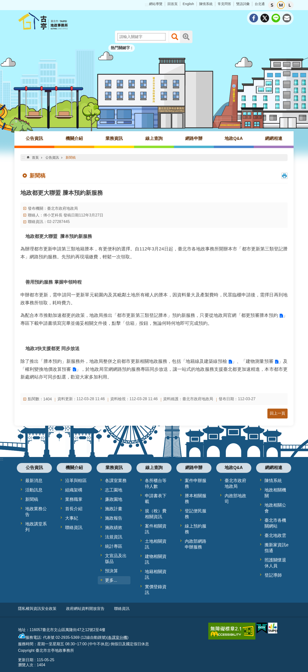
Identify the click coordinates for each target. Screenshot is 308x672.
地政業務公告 (36, 511)
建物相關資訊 (155, 559)
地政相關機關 (275, 493)
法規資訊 (113, 537)
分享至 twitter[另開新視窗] (264, 18)
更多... (111, 580)
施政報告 (113, 518)
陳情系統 (206, 4)
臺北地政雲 (275, 535)
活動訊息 (34, 490)
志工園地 (113, 490)
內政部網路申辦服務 (195, 544)
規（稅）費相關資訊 (155, 514)
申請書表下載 (155, 498)
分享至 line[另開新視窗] (275, 18)
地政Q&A (234, 138)
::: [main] (23, 157)
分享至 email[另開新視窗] (287, 18)
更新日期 (25, 658)
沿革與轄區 (76, 480)
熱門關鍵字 (120, 48)
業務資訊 (114, 138)
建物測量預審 (259, 361)
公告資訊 (34, 138)
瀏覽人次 (25, 663)
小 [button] (272, 5)
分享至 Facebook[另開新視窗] (253, 18)
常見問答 (224, 4)
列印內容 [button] (284, 176)
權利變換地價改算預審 (48, 369)
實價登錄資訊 (155, 589)
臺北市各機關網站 (275, 523)
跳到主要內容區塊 (2, 2)
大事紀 (71, 518)
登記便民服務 (195, 514)
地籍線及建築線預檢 (206, 361)
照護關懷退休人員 (275, 563)
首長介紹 (73, 508)
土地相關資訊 (155, 544)
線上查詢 (154, 138)
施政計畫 (113, 508)
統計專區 (113, 546)
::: (146, 5)
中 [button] (281, 5)
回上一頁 (277, 413)
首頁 (35, 157)
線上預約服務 (195, 529)
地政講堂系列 (36, 527)
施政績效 (113, 527)
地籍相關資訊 (155, 574)
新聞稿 (71, 157)
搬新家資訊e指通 (277, 547)
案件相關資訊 (155, 529)
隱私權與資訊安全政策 (37, 609)
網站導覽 (155, 4)
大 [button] (290, 5)
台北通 (260, 4)
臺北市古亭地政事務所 (56, 21)
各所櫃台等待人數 (155, 483)
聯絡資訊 (73, 527)
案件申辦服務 (195, 483)
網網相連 (273, 138)
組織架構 (73, 490)
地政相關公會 (275, 508)
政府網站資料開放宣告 (85, 609)
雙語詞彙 (243, 4)
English (188, 4)
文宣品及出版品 (116, 558)
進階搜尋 (186, 37)
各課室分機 (117, 635)
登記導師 (273, 575)
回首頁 (172, 4)
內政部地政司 (235, 498)
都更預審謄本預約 (259, 315)
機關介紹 (74, 138)
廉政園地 (113, 499)
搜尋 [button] (175, 37)
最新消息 (34, 480)
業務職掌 (73, 499)
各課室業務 (116, 480)
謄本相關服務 (195, 498)
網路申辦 (194, 138)
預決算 (111, 570)
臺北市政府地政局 (235, 483)
